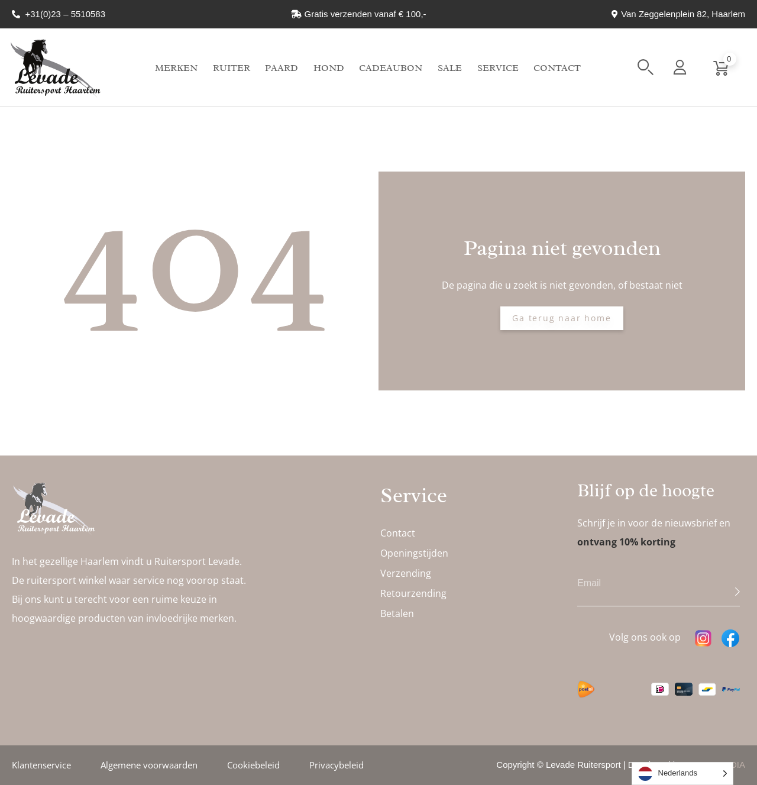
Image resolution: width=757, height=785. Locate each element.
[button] (645, 67)
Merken (176, 68)
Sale (450, 68)
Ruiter (231, 68)
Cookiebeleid (253, 765)
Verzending (405, 573)
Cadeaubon (390, 68)
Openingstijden (414, 553)
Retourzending (413, 593)
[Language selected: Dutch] (683, 773)
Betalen (397, 613)
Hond (328, 68)
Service (498, 68)
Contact (557, 68)
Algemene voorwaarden (149, 765)
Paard (281, 68)
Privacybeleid (336, 765)
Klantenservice (41, 765)
